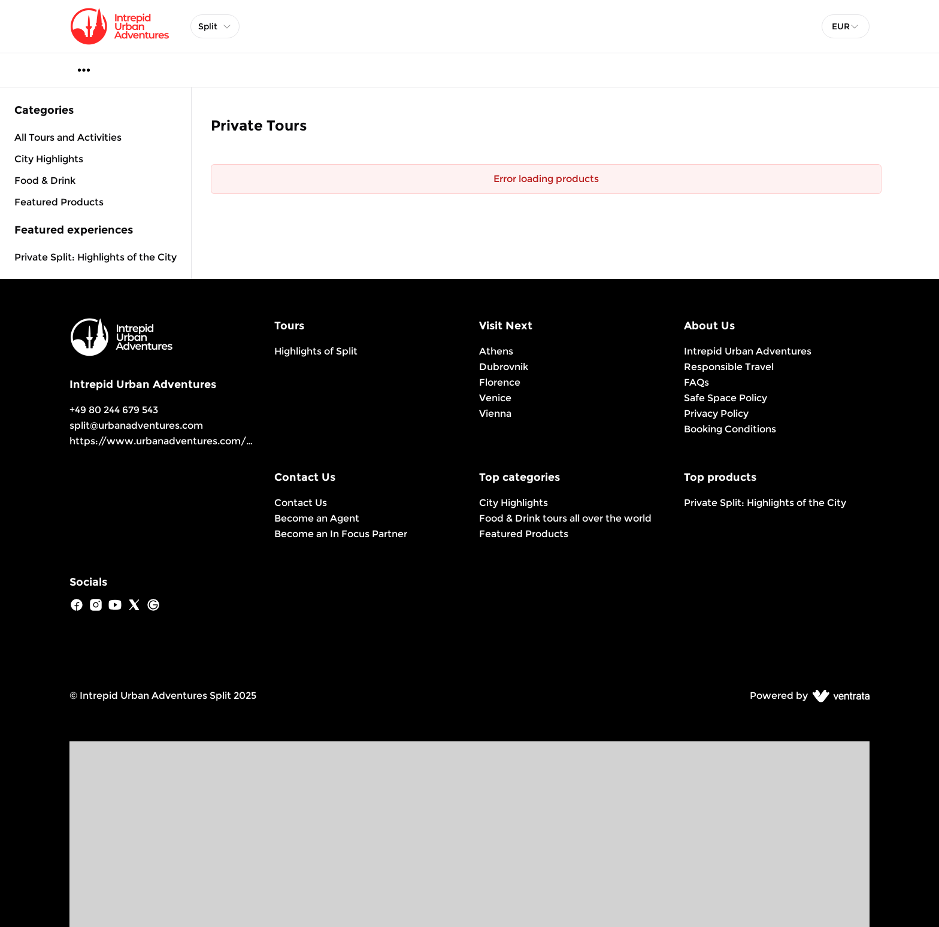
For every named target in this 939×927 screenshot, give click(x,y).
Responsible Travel (729, 366)
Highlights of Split (316, 351)
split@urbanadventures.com (136, 425)
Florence (499, 382)
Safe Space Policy (725, 398)
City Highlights (513, 502)
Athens (496, 351)
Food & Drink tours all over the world (565, 518)
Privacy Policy (716, 413)
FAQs (696, 382)
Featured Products (523, 534)
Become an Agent (316, 518)
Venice (495, 398)
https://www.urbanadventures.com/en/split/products (200, 441)
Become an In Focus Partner (340, 534)
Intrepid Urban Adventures (747, 351)
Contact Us (300, 502)
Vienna (495, 413)
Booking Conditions (730, 429)
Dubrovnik (503, 366)
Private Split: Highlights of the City (95, 257)
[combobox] (846, 26)
